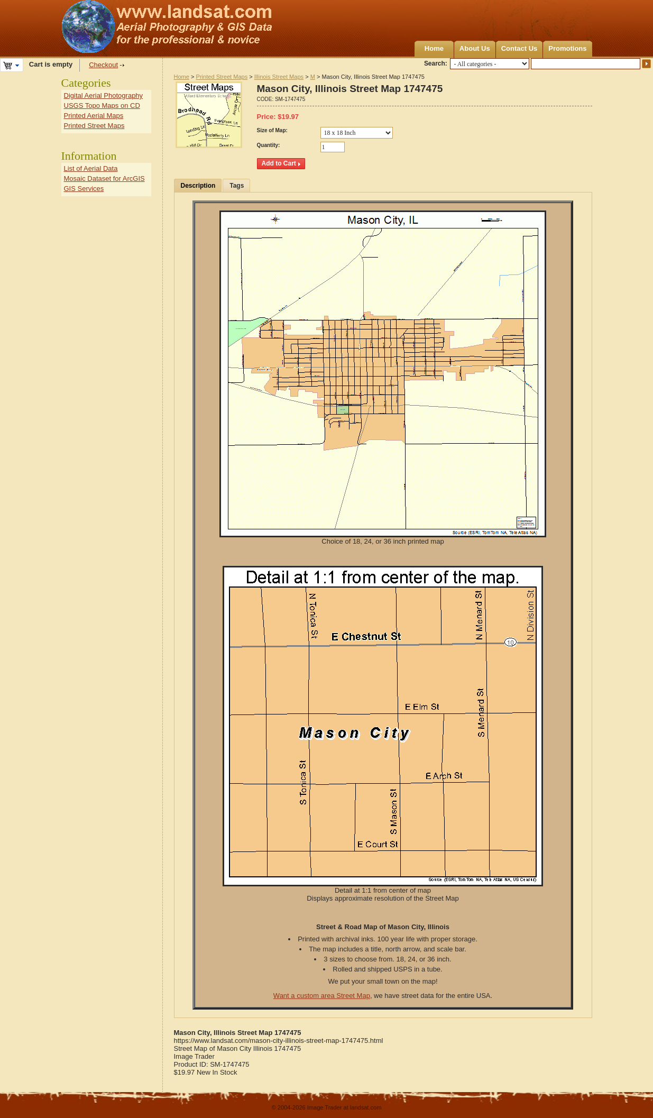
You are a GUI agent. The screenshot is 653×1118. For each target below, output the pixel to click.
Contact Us (519, 48)
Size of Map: (272, 130)
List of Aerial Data (91, 168)
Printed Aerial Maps (94, 116)
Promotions (567, 48)
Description (198, 185)
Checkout (103, 65)
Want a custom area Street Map (321, 996)
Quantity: (268, 145)
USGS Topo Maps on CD (102, 105)
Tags (236, 185)
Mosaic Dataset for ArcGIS (104, 178)
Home (434, 48)
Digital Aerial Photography (103, 95)
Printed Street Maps (222, 77)
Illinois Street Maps (278, 77)
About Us (474, 48)
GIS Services (84, 189)
